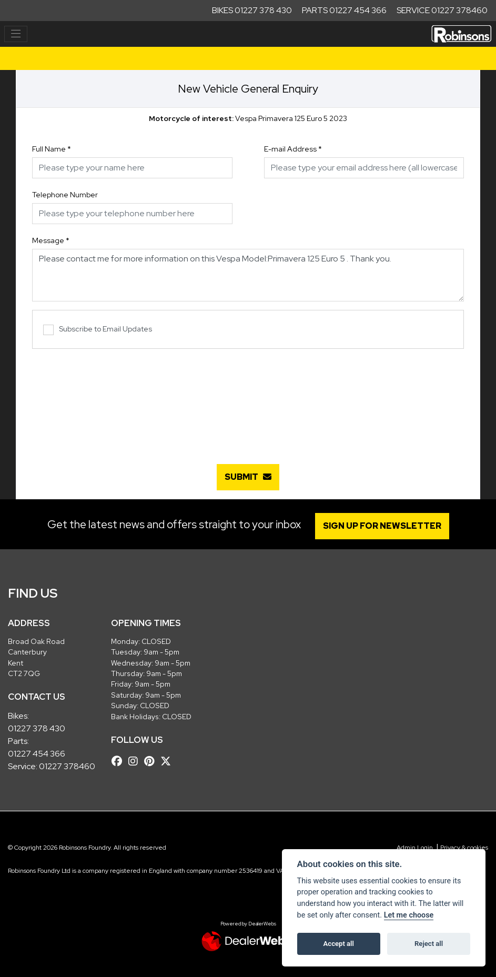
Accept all (338, 944)
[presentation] (248, 400)
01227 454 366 (36, 753)
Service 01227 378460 (442, 10)
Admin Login (415, 847)
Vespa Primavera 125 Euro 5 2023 (248, 118)
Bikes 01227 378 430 (252, 10)
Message (50, 240)
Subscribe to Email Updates (97, 329)
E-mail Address (293, 149)
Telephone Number (65, 194)
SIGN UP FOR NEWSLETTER (382, 525)
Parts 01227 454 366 (344, 10)
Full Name (51, 149)
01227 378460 (67, 766)
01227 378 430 (36, 728)
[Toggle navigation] (15, 34)
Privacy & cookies (464, 847)
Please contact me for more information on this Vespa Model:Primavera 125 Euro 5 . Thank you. (248, 275)
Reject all (428, 944)
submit (248, 476)
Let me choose (409, 915)
